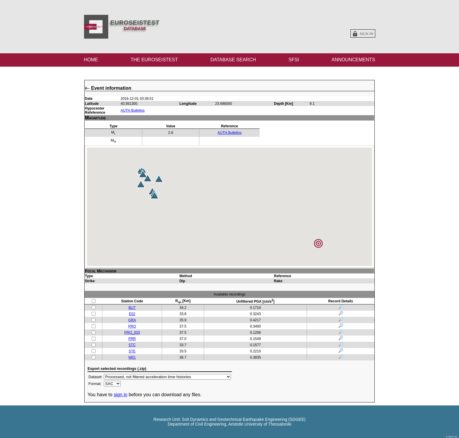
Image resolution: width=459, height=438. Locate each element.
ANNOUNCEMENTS (353, 59)
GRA (132, 320)
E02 (132, 314)
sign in (120, 394)
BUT (132, 308)
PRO (132, 326)
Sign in (367, 34)
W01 (132, 357)
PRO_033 (132, 332)
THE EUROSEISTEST (154, 59)
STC (132, 345)
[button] (158, 178)
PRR (132, 339)
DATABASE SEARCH (233, 59)
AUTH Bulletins (133, 110)
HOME (91, 59)
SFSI (293, 59)
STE (132, 351)
